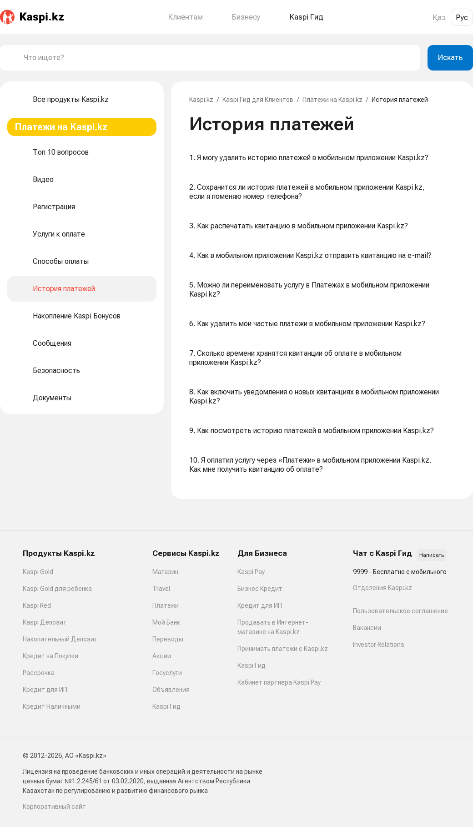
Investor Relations (378, 644)
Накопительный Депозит (60, 639)
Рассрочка (39, 672)
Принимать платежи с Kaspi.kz (282, 648)
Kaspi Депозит (45, 622)
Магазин (165, 571)
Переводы (167, 639)
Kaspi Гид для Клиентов (257, 99)
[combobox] (218, 57)
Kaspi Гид (166, 706)
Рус (462, 17)
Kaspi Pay (251, 571)
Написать (431, 555)
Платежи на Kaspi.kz (332, 99)
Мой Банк (166, 622)
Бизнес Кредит (259, 588)
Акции (161, 656)
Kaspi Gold (38, 571)
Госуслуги (167, 672)
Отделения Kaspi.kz (382, 587)
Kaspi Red (37, 605)
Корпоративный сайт (54, 806)
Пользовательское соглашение (400, 611)
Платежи (165, 605)
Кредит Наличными (52, 706)
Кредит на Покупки (50, 656)
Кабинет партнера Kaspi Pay (279, 682)
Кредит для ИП (45, 689)
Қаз (439, 17)
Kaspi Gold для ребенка (57, 588)
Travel (161, 588)
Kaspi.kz (201, 99)
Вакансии (367, 627)
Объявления (171, 689)
